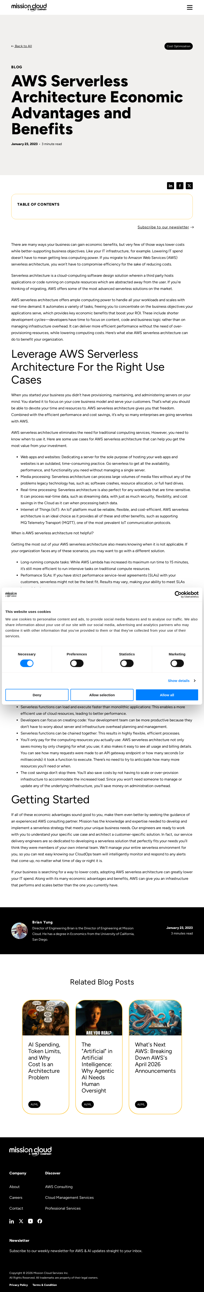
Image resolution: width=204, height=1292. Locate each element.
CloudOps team (88, 854)
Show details (179, 681)
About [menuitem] (14, 1186)
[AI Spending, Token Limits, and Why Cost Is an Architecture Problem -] (45, 1057)
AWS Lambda (92, 562)
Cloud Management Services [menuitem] (69, 1197)
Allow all (167, 695)
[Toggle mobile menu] (190, 7)
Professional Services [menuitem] (62, 1208)
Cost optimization (178, 46)
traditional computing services (124, 432)
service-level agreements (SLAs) (132, 575)
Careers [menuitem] (15, 1197)
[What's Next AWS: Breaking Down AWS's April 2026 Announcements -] (155, 1057)
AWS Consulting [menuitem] (59, 1186)
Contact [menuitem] (16, 1208)
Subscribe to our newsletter (163, 227)
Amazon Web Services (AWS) (153, 257)
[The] (99, 1057)
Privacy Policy (18, 1285)
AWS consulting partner (57, 821)
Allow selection (102, 695)
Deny (37, 695)
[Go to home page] (29, 7)
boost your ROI (128, 313)
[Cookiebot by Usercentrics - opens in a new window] (178, 594)
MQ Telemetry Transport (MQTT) (48, 522)
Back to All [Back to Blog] (23, 46)
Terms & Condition (45, 1285)
